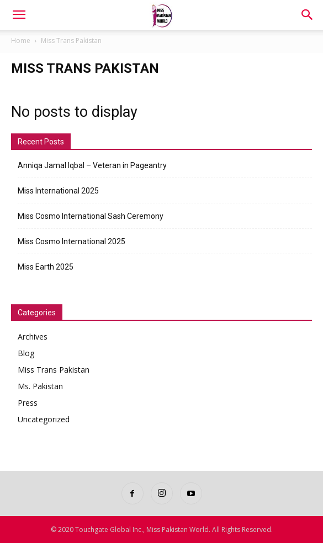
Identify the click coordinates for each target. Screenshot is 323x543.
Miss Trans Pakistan (53, 369)
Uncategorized (44, 419)
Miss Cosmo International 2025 (71, 241)
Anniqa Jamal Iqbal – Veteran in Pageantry (92, 165)
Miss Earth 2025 (45, 266)
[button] (18, 15)
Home (20, 40)
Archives (32, 336)
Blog (26, 353)
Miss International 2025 (58, 190)
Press (28, 402)
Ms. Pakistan (40, 386)
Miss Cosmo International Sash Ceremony (90, 216)
